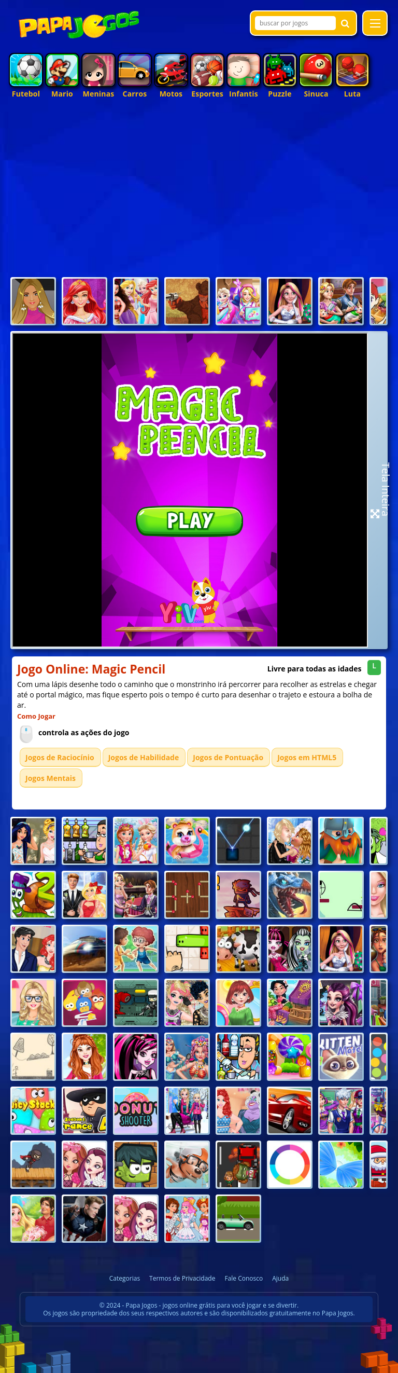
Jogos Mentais (50, 778)
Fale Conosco (243, 1278)
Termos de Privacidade (182, 1278)
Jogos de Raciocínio (59, 757)
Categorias (124, 1278)
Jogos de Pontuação (228, 757)
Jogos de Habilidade (143, 757)
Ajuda (280, 1278)
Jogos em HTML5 (306, 757)
